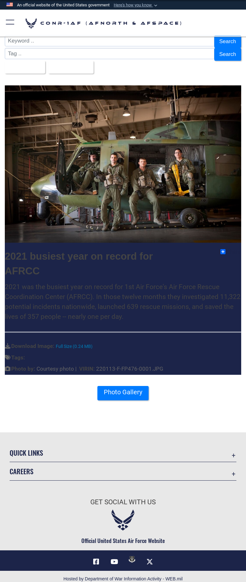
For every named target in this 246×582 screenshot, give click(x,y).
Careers (21, 466)
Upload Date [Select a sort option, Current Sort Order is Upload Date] (71, 63)
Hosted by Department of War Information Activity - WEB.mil (123, 573)
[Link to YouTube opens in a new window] (114, 556)
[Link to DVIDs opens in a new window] (132, 554)
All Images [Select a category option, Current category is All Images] (23, 63)
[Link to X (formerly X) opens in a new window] (150, 556)
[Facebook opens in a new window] (96, 556)
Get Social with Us (123, 497)
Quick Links (26, 447)
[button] (136, 5)
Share (230, 246)
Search (227, 41)
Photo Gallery (123, 387)
